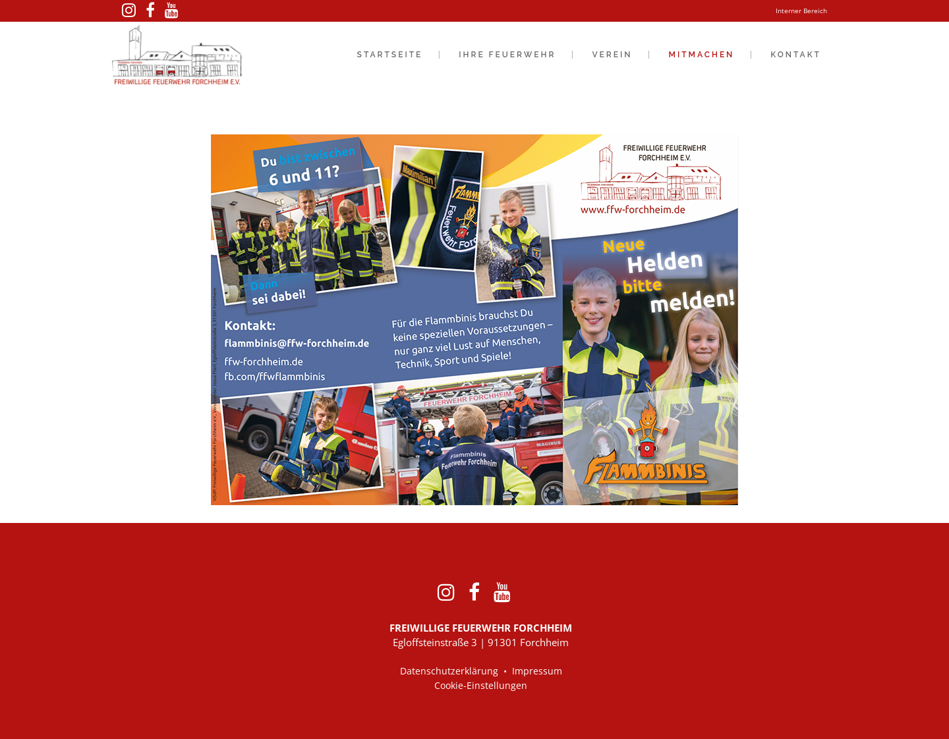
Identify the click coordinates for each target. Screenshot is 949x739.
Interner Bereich (801, 10)
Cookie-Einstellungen (480, 685)
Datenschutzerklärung (449, 671)
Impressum (537, 671)
